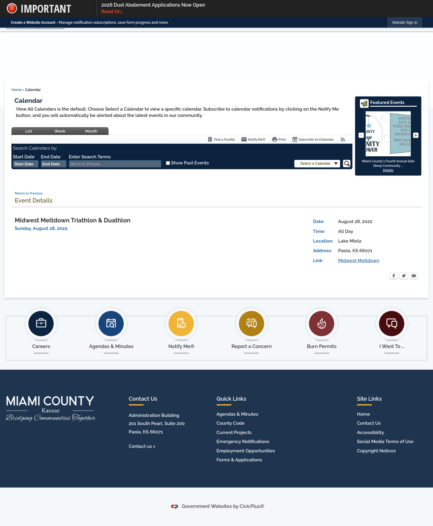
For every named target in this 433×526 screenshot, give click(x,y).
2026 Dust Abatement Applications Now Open (261, 8)
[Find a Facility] (221, 139)
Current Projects (234, 432)
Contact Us (369, 423)
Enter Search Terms (90, 157)
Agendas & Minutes (237, 414)
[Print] (279, 139)
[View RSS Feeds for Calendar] (343, 139)
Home (16, 90)
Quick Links (231, 399)
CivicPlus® (252, 506)
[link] (404, 22)
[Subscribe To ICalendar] (313, 139)
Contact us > (142, 446)
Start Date (24, 157)
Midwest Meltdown (358, 260)
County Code (230, 423)
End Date (50, 157)
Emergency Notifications (242, 441)
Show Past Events (190, 163)
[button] (317, 163)
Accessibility (370, 432)
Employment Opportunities (245, 451)
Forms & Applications (239, 460)
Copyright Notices (376, 451)
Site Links (369, 399)
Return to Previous (29, 193)
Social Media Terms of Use (385, 441)
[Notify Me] (253, 139)
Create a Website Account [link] (33, 22)
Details (388, 170)
